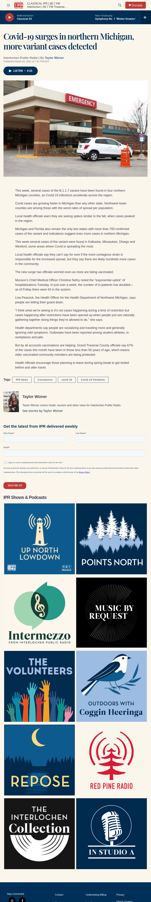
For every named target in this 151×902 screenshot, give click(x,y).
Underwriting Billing (96, 895)
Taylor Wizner (54, 57)
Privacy (120, 895)
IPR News (22, 379)
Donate (137, 5)
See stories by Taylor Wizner (42, 411)
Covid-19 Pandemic (93, 379)
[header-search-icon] (120, 5)
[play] (9, 17)
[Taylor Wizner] (11, 401)
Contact (59, 895)
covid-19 (67, 379)
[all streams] (146, 17)
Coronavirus (45, 379)
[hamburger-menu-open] (8, 5)
